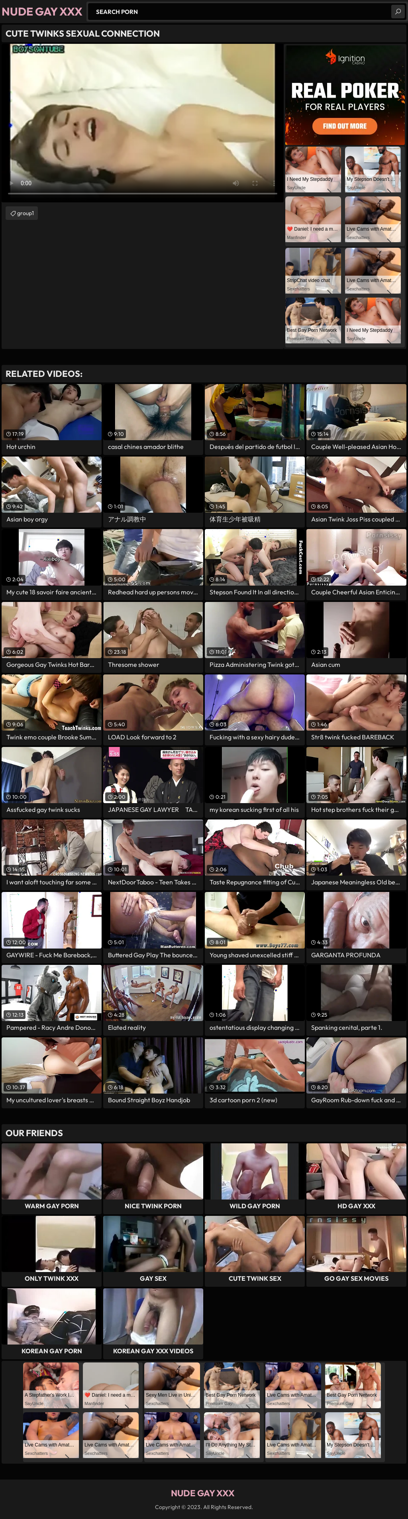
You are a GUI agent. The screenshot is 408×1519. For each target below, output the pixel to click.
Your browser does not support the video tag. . (143, 123)
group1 (25, 213)
